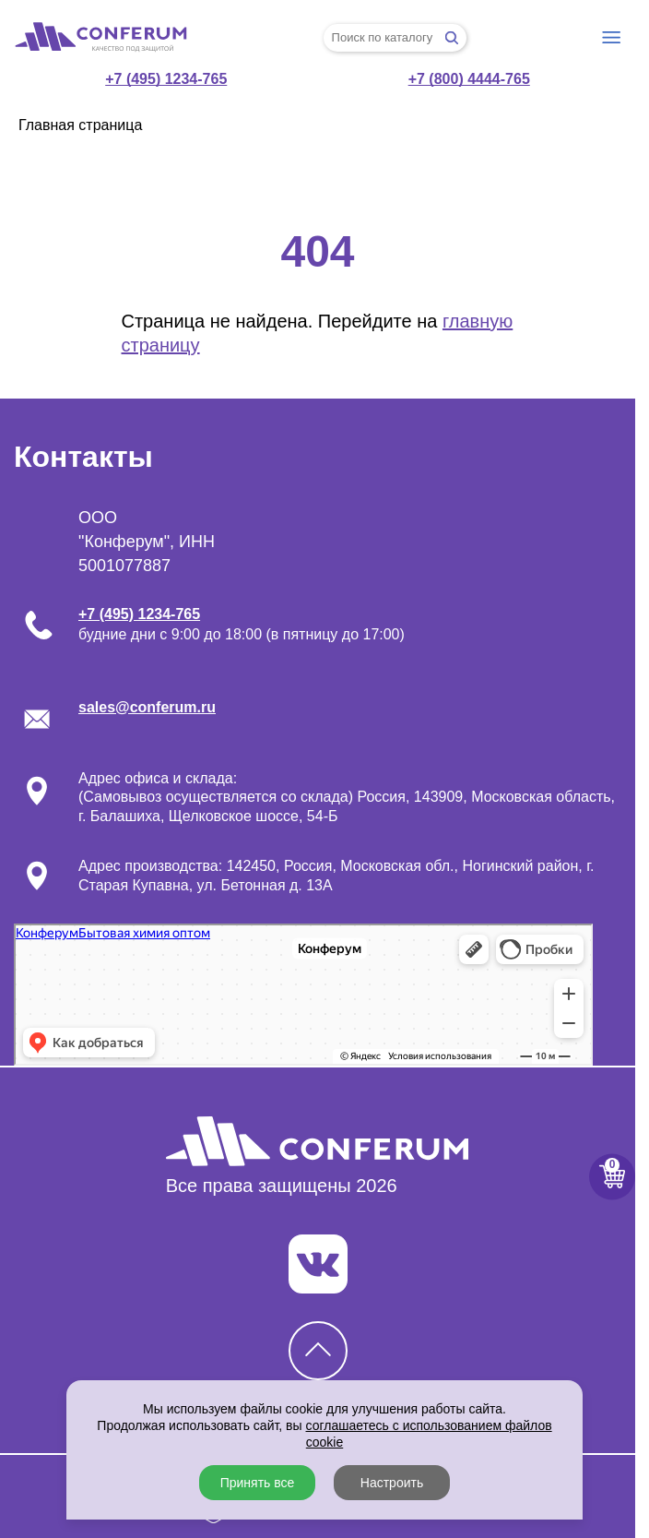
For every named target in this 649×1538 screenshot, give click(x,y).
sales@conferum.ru (147, 707)
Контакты (83, 457)
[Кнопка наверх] (318, 1350)
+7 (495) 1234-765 (166, 79)
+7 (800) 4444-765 (469, 79)
